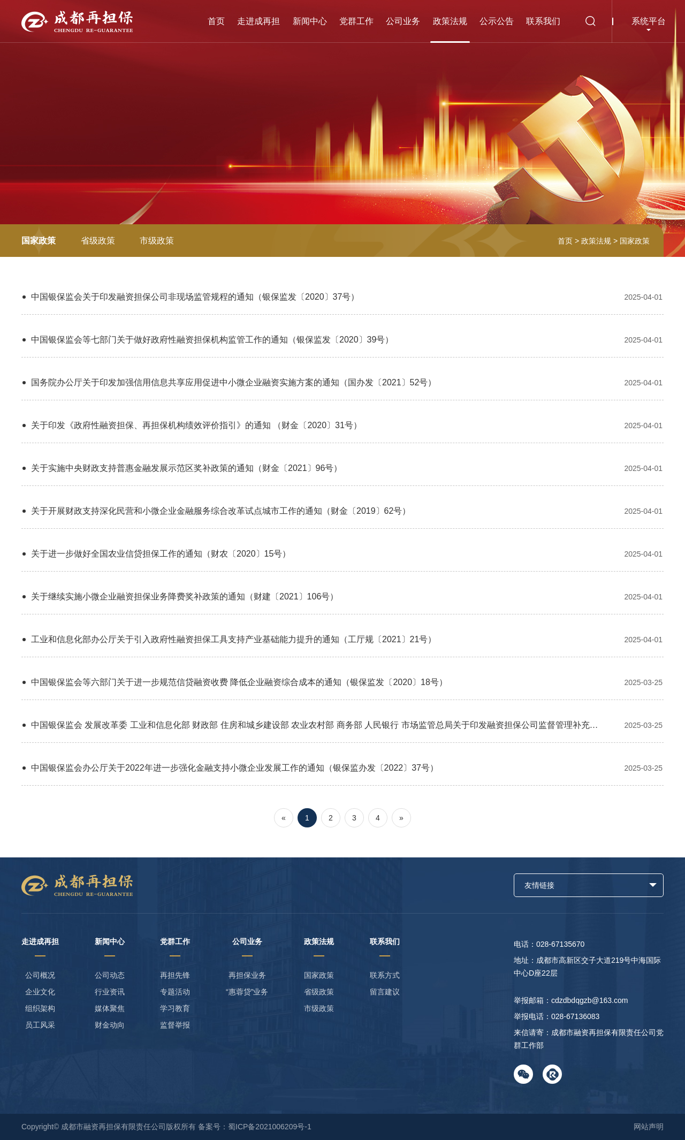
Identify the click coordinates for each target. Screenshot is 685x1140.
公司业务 (403, 21)
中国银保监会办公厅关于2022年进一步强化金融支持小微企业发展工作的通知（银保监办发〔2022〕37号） (342, 767)
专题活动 (175, 991)
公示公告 (497, 21)
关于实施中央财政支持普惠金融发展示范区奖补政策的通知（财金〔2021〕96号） (342, 468)
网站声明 (649, 1126)
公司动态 (110, 975)
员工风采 (40, 1025)
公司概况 (40, 975)
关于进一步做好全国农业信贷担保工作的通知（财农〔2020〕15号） (342, 553)
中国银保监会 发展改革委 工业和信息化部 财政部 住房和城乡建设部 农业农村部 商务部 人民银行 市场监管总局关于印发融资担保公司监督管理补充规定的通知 (342, 725)
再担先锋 (175, 975)
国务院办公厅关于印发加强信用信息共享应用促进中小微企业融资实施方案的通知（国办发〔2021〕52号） (342, 382)
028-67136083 (575, 1016)
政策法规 (450, 21)
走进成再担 (258, 21)
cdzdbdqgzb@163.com (589, 1000)
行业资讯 (110, 991)
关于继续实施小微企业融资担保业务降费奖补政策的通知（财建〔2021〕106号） (342, 596)
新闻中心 (310, 21)
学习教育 (175, 1008)
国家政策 (38, 240)
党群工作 (356, 21)
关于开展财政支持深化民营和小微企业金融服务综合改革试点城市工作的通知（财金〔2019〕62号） (342, 510)
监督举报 (175, 1025)
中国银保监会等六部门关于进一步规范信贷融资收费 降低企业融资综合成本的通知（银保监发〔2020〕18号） (342, 682)
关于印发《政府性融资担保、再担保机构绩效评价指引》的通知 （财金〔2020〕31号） (342, 425)
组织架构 (40, 1008)
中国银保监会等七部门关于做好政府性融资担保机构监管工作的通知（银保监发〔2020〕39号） (342, 339)
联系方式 (385, 975)
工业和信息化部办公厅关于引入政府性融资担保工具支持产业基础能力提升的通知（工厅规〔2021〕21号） (342, 639)
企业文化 (40, 991)
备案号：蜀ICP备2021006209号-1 (254, 1126)
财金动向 (110, 1025)
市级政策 (157, 240)
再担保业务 (247, 975)
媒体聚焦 (110, 1008)
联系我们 (543, 21)
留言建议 (385, 991)
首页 (216, 21)
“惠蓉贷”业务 (247, 991)
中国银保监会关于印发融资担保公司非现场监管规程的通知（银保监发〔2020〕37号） (342, 296)
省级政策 (98, 240)
